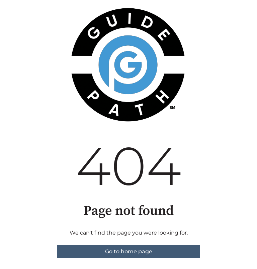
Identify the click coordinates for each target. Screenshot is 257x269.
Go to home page (128, 251)
